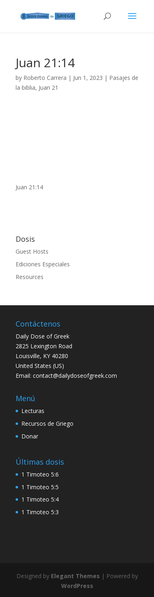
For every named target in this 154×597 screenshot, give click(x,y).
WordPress (77, 586)
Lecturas (32, 411)
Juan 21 (48, 87)
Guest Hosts (32, 251)
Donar (29, 436)
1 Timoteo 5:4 (40, 499)
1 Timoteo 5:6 (40, 474)
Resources (30, 277)
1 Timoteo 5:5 (40, 487)
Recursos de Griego (47, 423)
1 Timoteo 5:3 (40, 512)
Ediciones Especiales (43, 264)
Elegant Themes (75, 576)
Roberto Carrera (45, 78)
